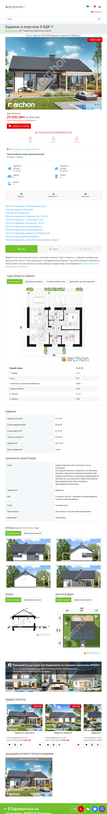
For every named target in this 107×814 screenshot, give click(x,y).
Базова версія (11, 31)
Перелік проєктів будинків (19, 209)
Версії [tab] (53, 249)
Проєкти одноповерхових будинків (23, 226)
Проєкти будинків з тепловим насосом (25, 206)
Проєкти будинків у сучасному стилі (24, 219)
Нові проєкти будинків (17, 213)
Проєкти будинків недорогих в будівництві (27, 233)
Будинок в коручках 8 (24, 733)
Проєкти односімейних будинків (22, 236)
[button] (81, 809)
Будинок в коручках (63, 733)
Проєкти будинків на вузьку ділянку (24, 229)
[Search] (53, 19)
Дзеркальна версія (34, 281)
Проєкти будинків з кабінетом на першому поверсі (32, 240)
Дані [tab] (21, 249)
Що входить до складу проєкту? (23, 149)
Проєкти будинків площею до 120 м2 (24, 223)
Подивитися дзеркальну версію (37, 31)
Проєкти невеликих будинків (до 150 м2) (26, 216)
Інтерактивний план (56, 281)
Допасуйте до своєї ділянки (82, 281)
